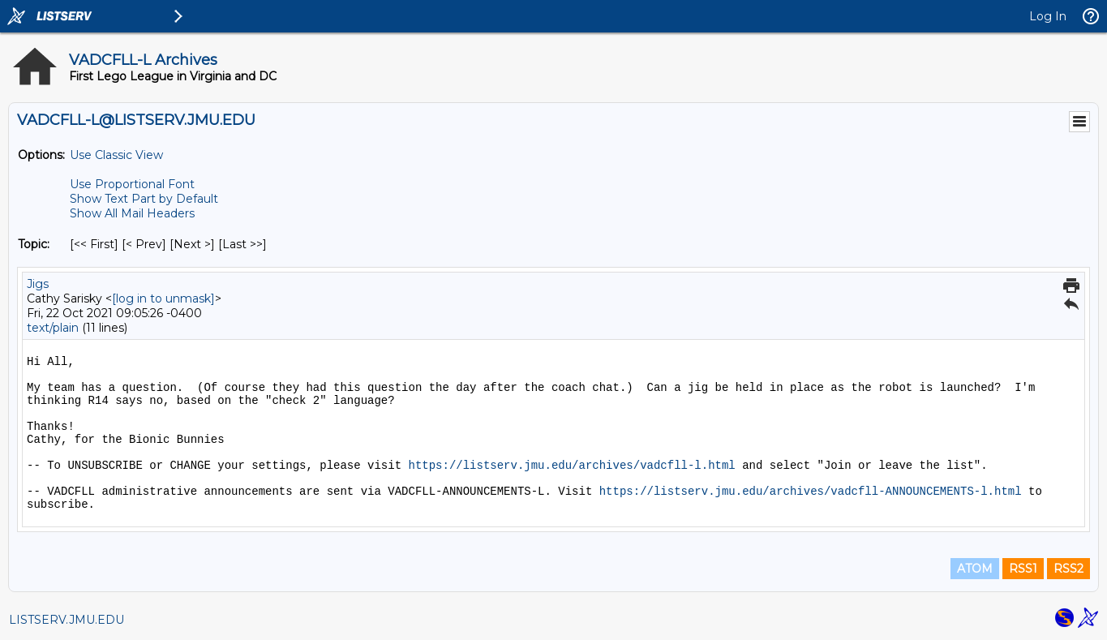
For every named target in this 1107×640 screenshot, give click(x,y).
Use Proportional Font (132, 184)
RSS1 (1023, 568)
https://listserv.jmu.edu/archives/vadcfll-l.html (571, 465)
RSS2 (1068, 568)
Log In (1047, 16)
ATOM (975, 568)
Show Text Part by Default (144, 198)
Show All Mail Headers (132, 213)
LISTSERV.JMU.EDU (66, 619)
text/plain (53, 327)
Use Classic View (116, 155)
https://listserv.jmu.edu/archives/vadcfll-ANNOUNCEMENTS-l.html (810, 491)
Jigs (38, 284)
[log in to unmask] (163, 298)
